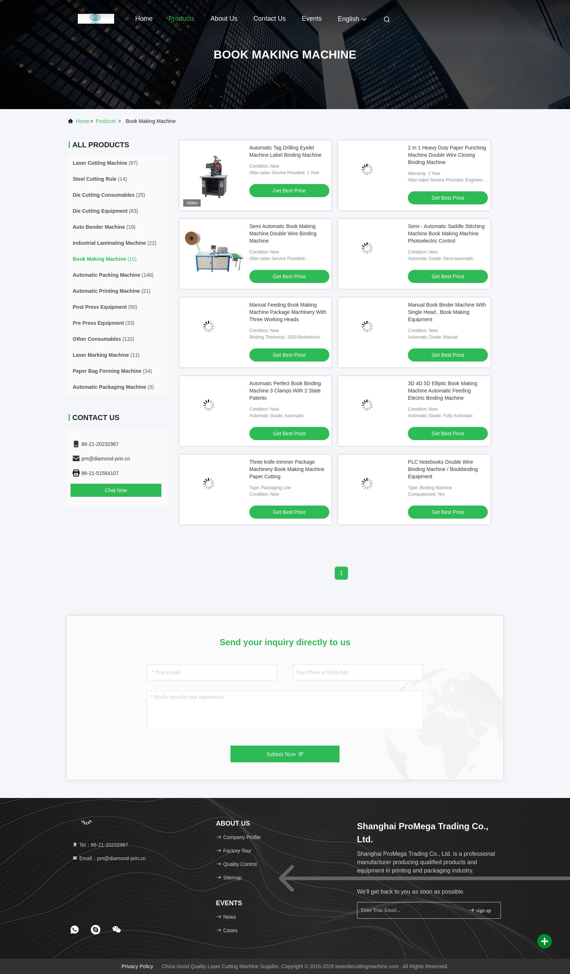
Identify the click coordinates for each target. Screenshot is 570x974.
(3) (113, 387)
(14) (100, 179)
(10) (105, 259)
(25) (109, 195)
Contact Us (269, 18)
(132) (104, 339)
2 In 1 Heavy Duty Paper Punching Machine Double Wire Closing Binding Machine (447, 155)
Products (181, 18)
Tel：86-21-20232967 (100, 845)
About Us (223, 18)
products (106, 121)
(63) (105, 211)
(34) (112, 371)
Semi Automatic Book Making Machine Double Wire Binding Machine (282, 233)
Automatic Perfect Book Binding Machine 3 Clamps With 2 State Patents (285, 390)
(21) (111, 291)
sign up (480, 910)
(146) (113, 275)
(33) (104, 323)
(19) (104, 227)
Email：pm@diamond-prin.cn (109, 858)
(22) (114, 243)
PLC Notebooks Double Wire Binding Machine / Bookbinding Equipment (443, 469)
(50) (105, 307)
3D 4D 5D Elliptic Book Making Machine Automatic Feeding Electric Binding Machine (442, 390)
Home (144, 18)
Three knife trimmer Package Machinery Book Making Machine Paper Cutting (286, 469)
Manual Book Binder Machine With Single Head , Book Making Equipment (447, 312)
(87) (105, 163)
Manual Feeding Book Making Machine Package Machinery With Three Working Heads (287, 312)
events (312, 18)
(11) (106, 355)
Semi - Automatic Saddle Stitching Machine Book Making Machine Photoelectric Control (446, 233)
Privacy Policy (137, 966)
